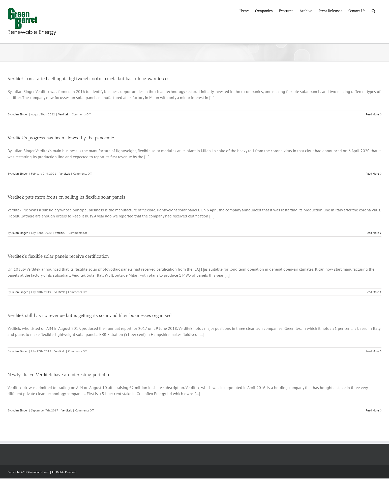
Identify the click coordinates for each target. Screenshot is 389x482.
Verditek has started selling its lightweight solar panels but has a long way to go (88, 78)
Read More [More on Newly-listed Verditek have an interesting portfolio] (372, 410)
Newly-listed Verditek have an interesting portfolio (58, 374)
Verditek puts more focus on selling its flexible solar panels (66, 197)
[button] (373, 10)
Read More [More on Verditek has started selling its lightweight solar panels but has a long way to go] (372, 114)
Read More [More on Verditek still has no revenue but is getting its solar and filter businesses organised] (372, 351)
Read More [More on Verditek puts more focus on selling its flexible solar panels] (372, 233)
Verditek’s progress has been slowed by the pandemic (61, 138)
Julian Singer (20, 114)
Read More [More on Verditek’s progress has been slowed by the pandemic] (372, 173)
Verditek (63, 114)
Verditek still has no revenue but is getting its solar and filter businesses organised (90, 315)
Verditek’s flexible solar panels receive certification (58, 256)
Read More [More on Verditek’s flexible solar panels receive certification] (372, 292)
